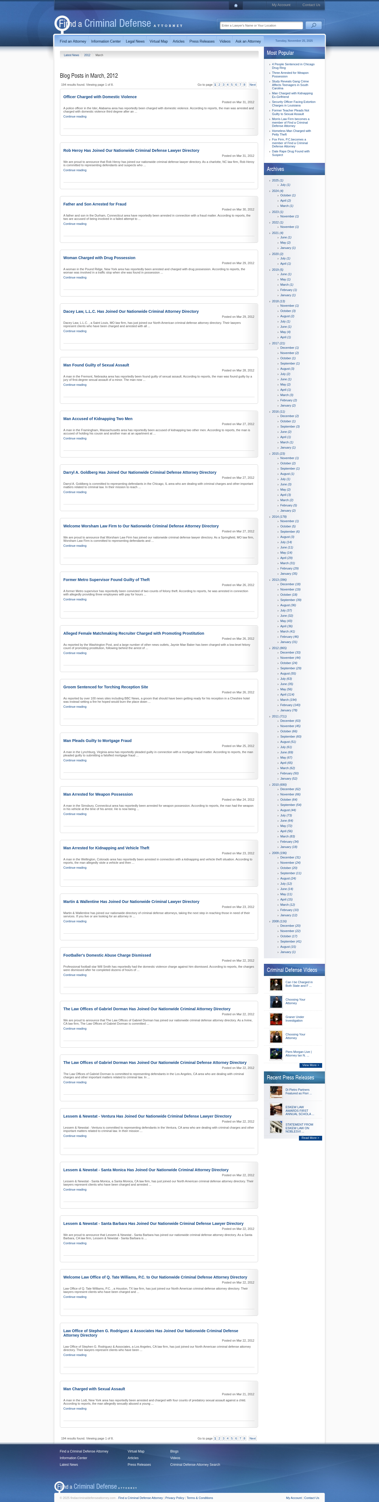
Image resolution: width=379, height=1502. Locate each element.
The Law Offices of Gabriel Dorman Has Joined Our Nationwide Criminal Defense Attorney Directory (155, 1062)
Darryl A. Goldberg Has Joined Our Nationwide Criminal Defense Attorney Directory (139, 472)
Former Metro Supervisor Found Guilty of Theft (106, 579)
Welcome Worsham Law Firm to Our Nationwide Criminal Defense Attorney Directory (141, 526)
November (289, 216)
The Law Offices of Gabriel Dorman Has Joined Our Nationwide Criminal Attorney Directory (147, 1009)
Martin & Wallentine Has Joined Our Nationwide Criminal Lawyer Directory (131, 901)
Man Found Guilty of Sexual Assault (96, 365)
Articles (133, 1458)
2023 (277, 212)
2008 (279, 921)
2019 (277, 269)
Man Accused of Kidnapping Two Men (97, 419)
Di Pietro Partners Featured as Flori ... (299, 1091)
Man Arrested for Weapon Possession (98, 794)
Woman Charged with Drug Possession (99, 258)
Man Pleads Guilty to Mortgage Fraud (97, 740)
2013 (279, 579)
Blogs (174, 1451)
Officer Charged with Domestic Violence (100, 97)
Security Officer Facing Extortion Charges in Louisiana (294, 103)
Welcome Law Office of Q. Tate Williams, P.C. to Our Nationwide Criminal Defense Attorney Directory (155, 1277)
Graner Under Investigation (295, 1018)
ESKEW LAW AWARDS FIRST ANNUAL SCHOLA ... (300, 1110)
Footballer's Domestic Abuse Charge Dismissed (107, 955)
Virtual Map (136, 1451)
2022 (277, 222)
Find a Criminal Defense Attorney (84, 1451)
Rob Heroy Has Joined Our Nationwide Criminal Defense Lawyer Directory (131, 150)
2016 (278, 411)
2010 (279, 784)
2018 (278, 301)
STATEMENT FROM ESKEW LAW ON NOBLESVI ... (299, 1128)
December (289, 347)
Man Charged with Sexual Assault (94, 1389)
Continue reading (75, 116)
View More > (310, 1065)
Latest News (72, 55)
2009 (279, 853)
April (285, 200)
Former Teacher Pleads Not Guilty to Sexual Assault (290, 112)
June (285, 237)
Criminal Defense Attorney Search (195, 1465)
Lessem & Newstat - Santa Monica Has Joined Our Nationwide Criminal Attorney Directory (146, 1170)
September (290, 363)
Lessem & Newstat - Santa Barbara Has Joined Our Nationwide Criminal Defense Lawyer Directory (153, 1223)
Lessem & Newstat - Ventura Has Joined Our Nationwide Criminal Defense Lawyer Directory (147, 1116)
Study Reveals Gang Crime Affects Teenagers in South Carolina (290, 85)
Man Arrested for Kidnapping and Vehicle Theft (106, 848)
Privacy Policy (174, 1498)
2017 (278, 343)
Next (253, 84)
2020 (277, 254)
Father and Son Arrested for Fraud (94, 204)
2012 (87, 55)
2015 (278, 453)
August (287, 316)
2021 (277, 233)
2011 (279, 716)
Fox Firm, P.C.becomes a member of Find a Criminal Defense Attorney (290, 143)
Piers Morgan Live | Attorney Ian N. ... (299, 1053)
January (288, 247)
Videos (175, 1458)
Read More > (310, 1137)
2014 (279, 516)
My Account (281, 5)
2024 (277, 190)
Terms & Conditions (200, 1498)
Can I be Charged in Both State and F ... (299, 983)
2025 (277, 180)
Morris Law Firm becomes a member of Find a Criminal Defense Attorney (291, 122)
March (286, 205)
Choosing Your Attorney (296, 1001)
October (288, 195)
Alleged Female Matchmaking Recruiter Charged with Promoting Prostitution (133, 633)
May (285, 242)
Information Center (73, 1458)
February (288, 289)
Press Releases (139, 1465)
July (285, 184)
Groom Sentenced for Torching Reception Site (105, 687)
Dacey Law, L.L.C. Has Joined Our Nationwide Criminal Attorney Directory (131, 311)
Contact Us (311, 5)
